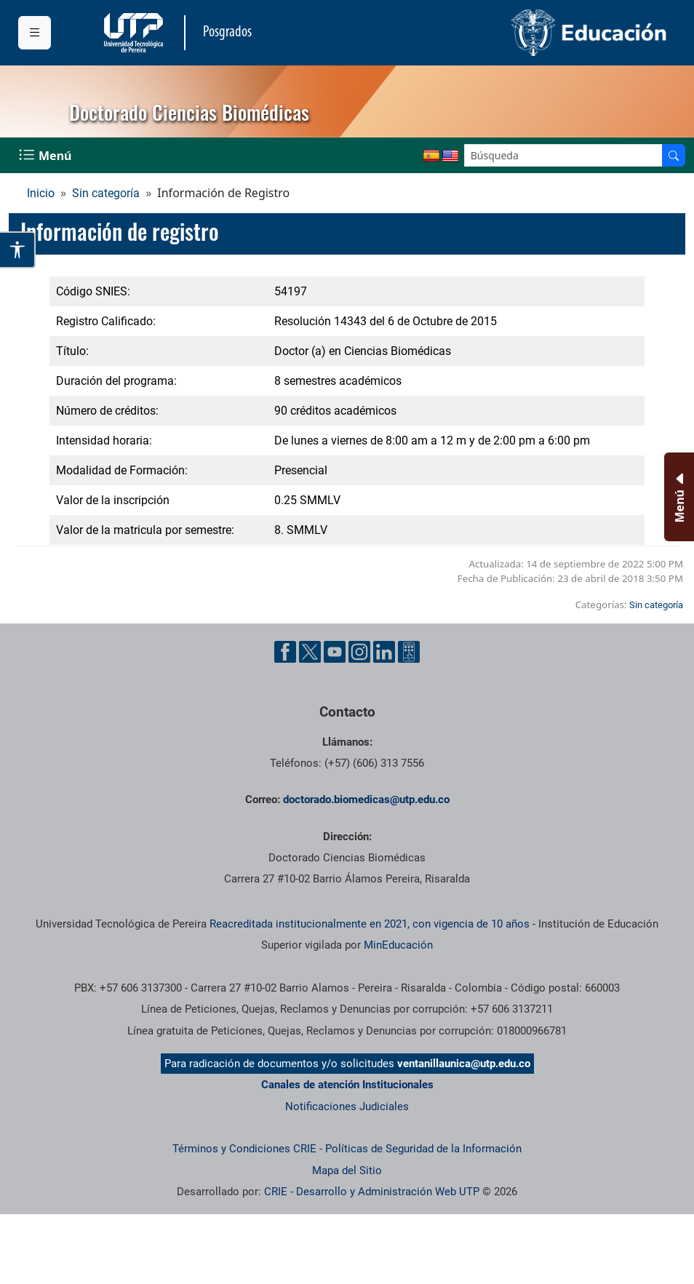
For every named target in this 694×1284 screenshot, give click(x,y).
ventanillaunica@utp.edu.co (463, 1063)
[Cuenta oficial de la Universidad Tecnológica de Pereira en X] (310, 652)
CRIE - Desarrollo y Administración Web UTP (371, 1191)
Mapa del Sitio (347, 1170)
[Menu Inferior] (677, 497)
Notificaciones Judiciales (347, 1106)
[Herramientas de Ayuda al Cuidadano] (409, 652)
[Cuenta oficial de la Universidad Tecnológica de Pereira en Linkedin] (384, 652)
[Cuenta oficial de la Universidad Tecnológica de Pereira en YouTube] (335, 652)
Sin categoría (106, 193)
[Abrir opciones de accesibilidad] (18, 249)
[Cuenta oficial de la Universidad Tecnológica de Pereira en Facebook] (285, 652)
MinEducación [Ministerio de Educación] (398, 945)
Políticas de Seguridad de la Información (423, 1148)
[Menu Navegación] (46, 155)
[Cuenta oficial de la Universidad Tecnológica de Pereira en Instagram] (359, 652)
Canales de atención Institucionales (347, 1084)
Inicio (41, 193)
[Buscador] (673, 155)
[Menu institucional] (34, 32)
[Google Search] (563, 155)
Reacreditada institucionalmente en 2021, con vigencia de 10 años (370, 923)
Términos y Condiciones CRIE (244, 1148)
